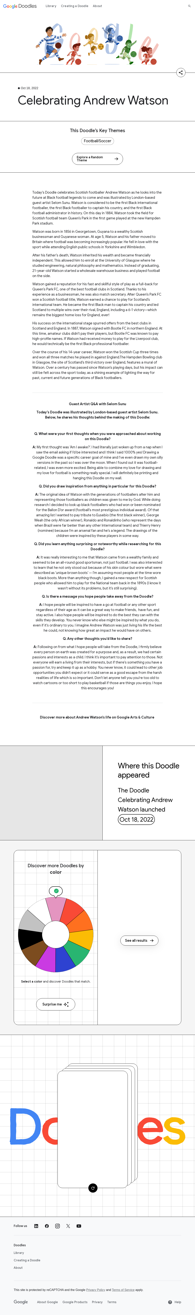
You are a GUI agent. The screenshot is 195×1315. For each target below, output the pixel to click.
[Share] (180, 72)
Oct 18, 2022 (136, 819)
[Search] (189, 6)
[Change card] (93, 1188)
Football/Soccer (97, 141)
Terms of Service (123, 1290)
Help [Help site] (174, 1302)
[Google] (21, 1302)
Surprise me (55, 1004)
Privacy (97, 1302)
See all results (139, 940)
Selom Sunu (60, 203)
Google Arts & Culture (136, 717)
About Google (47, 1302)
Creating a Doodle (74, 6)
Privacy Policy (95, 1290)
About (97, 6)
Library (51, 6)
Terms (111, 1302)
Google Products (74, 1302)
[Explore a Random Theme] (97, 159)
